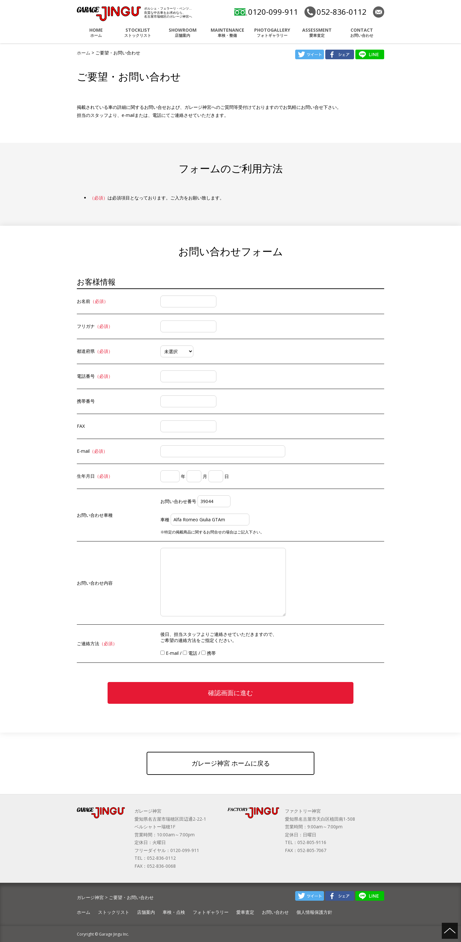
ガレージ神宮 (90, 897)
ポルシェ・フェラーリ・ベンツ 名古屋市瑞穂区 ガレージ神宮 (109, 13)
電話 (190, 653)
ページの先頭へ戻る (450, 931)
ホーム (96, 32)
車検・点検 (174, 912)
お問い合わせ (361, 32)
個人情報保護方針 (314, 912)
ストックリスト (137, 32)
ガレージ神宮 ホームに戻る (230, 763)
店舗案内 (182, 32)
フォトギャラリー (272, 32)
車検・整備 (227, 32)
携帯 (208, 653)
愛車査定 (317, 32)
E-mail (169, 653)
